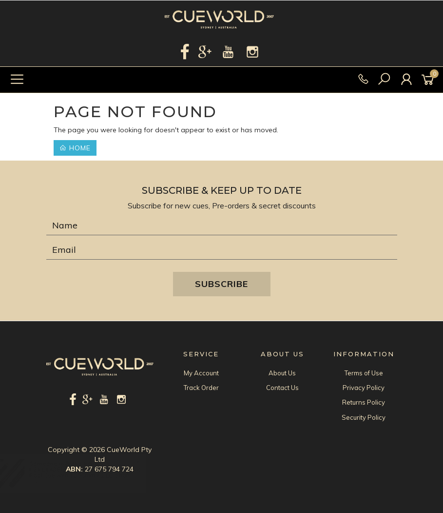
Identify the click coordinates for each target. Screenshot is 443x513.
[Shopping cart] (429, 80)
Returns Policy (363, 402)
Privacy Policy (364, 387)
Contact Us (282, 387)
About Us (282, 373)
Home (75, 148)
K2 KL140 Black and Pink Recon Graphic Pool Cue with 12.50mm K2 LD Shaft (94, 472)
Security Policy (363, 417)
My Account (201, 373)
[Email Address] (221, 250)
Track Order (201, 387)
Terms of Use (364, 373)
